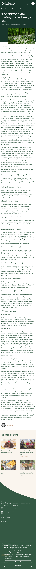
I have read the (11, 507)
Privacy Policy (18, 554)
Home (2, 8)
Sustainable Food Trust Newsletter (10, 511)
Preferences (18, 565)
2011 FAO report (19, 127)
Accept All (18, 562)
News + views (8, 8)
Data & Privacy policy (14, 507)
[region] (18, 555)
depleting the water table (25, 240)
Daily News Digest (7, 512)
